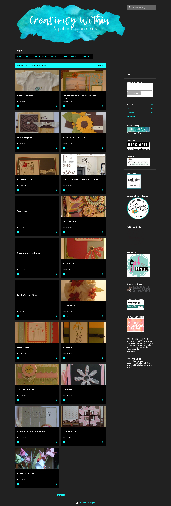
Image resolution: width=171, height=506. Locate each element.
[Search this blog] (144, 7)
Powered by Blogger (85, 503)
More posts (60, 495)
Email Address (132, 85)
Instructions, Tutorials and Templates (42, 56)
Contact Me (85, 56)
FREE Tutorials (70, 56)
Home (19, 56)
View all (101, 66)
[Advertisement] (114, 104)
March (131, 113)
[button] (56, 106)
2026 (129, 109)
